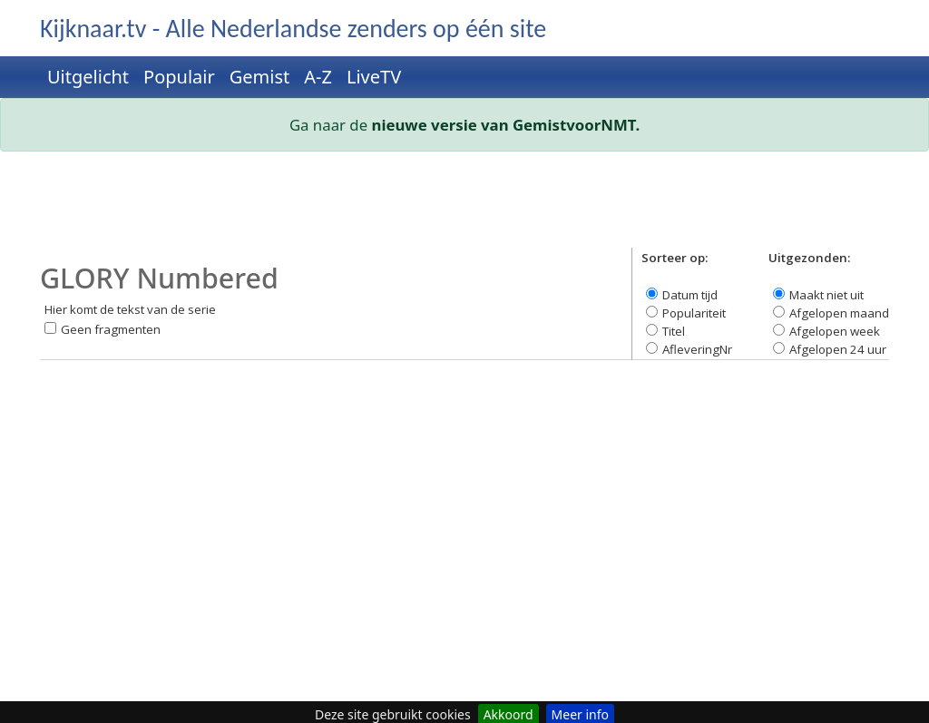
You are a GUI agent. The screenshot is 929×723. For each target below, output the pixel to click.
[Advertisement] (464, 207)
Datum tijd (690, 295)
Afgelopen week (834, 331)
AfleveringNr (697, 349)
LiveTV (374, 76)
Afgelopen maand (839, 313)
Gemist (260, 76)
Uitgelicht (88, 76)
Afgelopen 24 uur (837, 349)
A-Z (318, 76)
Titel (673, 331)
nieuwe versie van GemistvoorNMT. (506, 124)
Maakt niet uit (826, 295)
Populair (179, 76)
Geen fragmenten (111, 329)
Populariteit (694, 313)
